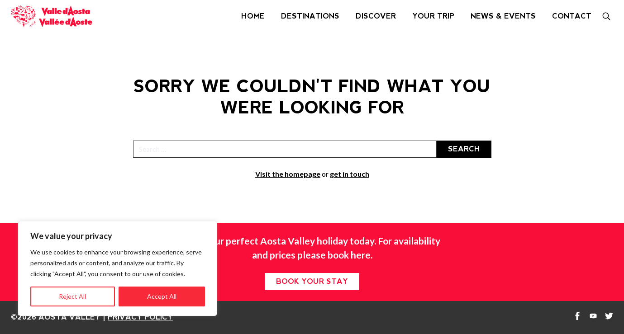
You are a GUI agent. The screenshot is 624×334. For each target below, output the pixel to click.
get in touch (349, 173)
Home (253, 16)
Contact (571, 16)
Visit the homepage (287, 173)
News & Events (503, 16)
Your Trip (433, 16)
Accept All (161, 296)
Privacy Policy (140, 317)
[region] (117, 268)
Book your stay (312, 281)
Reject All (72, 296)
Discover (376, 16)
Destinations (310, 16)
